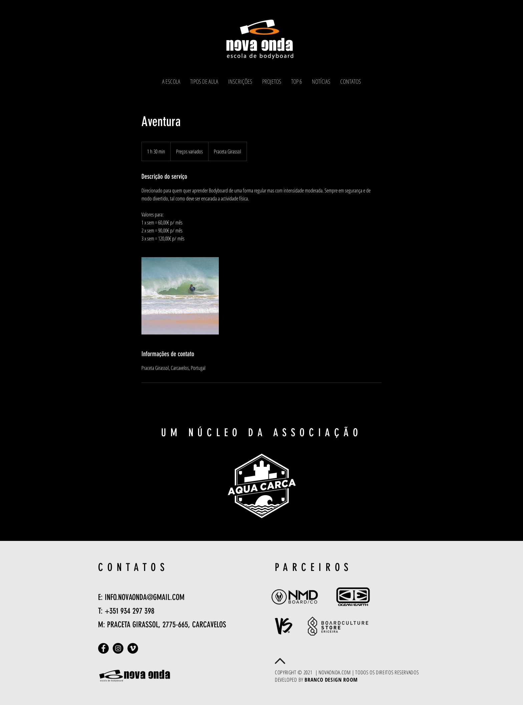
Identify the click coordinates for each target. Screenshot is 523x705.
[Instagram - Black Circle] (118, 648)
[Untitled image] (180, 295)
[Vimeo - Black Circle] (132, 648)
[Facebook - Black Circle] (103, 648)
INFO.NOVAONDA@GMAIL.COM (144, 597)
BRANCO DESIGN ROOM (331, 679)
